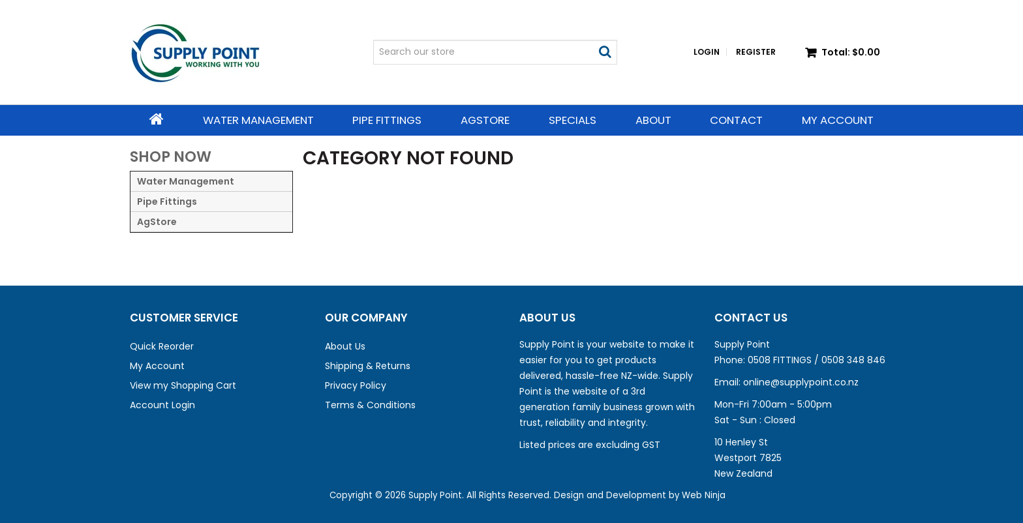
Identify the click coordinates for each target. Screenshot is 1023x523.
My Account (838, 120)
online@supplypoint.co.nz (801, 382)
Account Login (162, 404)
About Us (345, 346)
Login (707, 52)
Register (756, 52)
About (653, 120)
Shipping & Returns (367, 365)
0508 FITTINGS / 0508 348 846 (816, 359)
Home (156, 119)
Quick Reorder (162, 346)
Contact (736, 120)
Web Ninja (703, 495)
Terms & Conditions (370, 404)
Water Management (258, 120)
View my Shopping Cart (183, 385)
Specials (572, 120)
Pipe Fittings (386, 120)
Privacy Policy (355, 385)
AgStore (485, 120)
